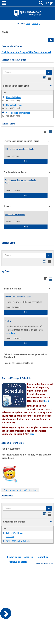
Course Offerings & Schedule (16, 378)
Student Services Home (28, 490)
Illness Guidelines (13, 97)
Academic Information (12, 442)
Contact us (42, 557)
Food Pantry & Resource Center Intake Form (20, 181)
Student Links (8, 123)
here (46, 401)
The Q (4, 32)
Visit (36, 161)
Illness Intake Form (14, 105)
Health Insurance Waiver (15, 214)
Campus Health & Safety (13, 59)
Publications (7, 495)
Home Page (36, 24)
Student (8, 321)
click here (10, 333)
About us (28, 557)
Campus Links (8, 242)
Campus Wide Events (11, 46)
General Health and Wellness (18, 113)
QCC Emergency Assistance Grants (19, 149)
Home (28, 24)
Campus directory (18, 562)
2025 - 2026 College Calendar (18, 541)
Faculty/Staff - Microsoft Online (18, 297)
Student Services (12, 490)
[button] (51, 85)
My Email (5, 271)
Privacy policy (14, 557)
